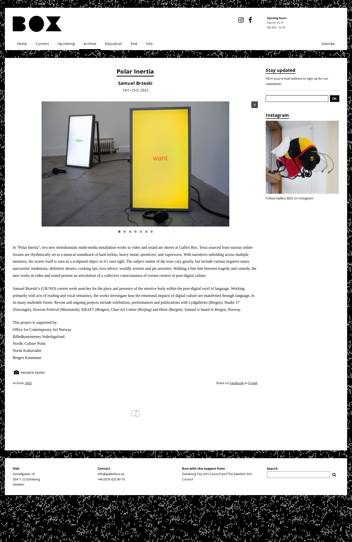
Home (22, 43)
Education (113, 43)
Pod (134, 43)
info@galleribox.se (111, 474)
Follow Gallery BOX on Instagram (289, 198)
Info (149, 43)
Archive (90, 43)
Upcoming (66, 43)
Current (42, 43)
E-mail (252, 383)
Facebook (237, 383)
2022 (28, 383)
